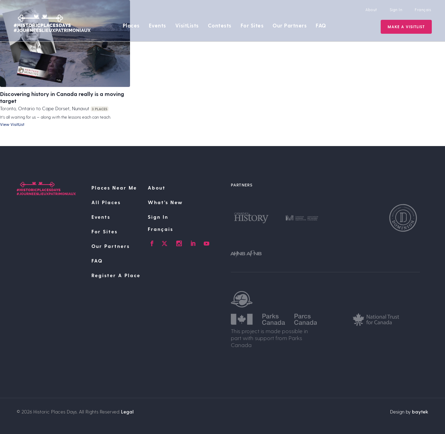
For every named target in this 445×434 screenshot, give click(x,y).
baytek (420, 412)
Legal (127, 412)
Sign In (396, 9)
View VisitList (12, 124)
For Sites (252, 25)
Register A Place (115, 275)
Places (131, 25)
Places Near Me (114, 188)
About (371, 9)
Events (157, 25)
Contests (220, 25)
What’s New (165, 202)
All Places (106, 202)
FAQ (321, 25)
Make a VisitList (406, 26)
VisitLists (187, 25)
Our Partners (290, 25)
